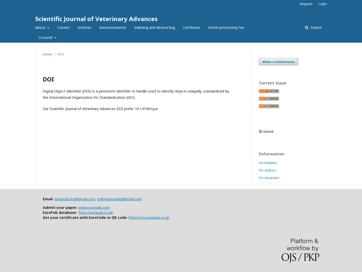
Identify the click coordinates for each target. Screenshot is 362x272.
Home (47, 54)
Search (316, 27)
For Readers (268, 162)
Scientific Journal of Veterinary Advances (96, 19)
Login (323, 4)
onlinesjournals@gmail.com (119, 199)
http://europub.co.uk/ (96, 212)
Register (306, 4)
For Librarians (269, 177)
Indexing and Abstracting (154, 27)
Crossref (46, 37)
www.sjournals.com (94, 207)
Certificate (191, 27)
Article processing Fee (226, 27)
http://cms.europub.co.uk (148, 217)
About (40, 27)
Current (63, 27)
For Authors (268, 170)
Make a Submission (278, 61)
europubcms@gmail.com (75, 199)
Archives (84, 27)
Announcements (112, 27)
